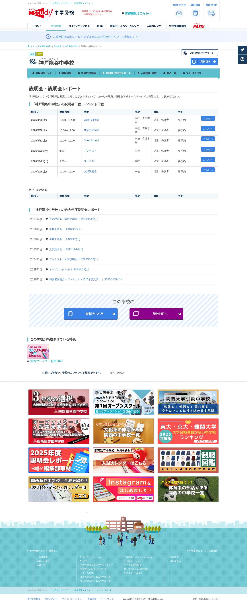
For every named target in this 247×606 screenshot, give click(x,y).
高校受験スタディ (82, 3)
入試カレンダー (133, 561)
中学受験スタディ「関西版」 (44, 551)
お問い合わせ (51, 599)
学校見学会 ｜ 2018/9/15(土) (65, 229)
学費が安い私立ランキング (93, 569)
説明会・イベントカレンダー (140, 557)
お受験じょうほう (61, 3)
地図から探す (43, 561)
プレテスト (90, 150)
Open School (91, 119)
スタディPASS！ (134, 573)
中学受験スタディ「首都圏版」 (204, 551)
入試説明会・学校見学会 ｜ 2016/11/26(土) (73, 219)
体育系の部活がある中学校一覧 (95, 577)
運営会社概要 (33, 599)
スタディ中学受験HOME (40, 46)
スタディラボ (102, 590)
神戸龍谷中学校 (71, 46)
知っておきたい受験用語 (136, 569)
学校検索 (57, 46)
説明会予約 (175, 561)
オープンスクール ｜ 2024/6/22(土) (69, 269)
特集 (85, 561)
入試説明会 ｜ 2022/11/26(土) (66, 249)
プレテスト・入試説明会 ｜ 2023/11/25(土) (73, 259)
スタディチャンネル (92, 557)
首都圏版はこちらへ (138, 13)
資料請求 (174, 557)
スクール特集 (86, 573)
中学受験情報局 (133, 565)
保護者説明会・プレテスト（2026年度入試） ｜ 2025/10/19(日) (85, 279)
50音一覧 (41, 565)
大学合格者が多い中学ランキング (96, 565)
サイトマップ (107, 599)
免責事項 (92, 599)
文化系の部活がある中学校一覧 (95, 581)
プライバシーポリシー (73, 599)
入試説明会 (90, 171)
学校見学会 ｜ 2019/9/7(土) (64, 239)
